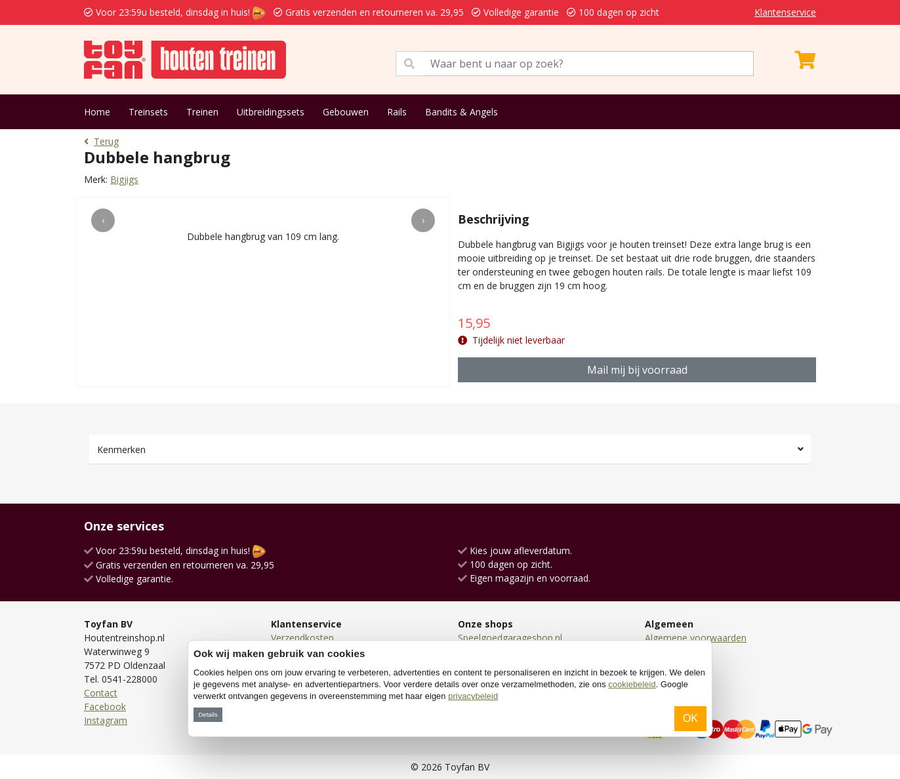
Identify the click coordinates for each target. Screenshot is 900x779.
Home (97, 112)
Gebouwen (346, 112)
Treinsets (148, 112)
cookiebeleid (631, 684)
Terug (101, 141)
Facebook (105, 706)
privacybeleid (473, 696)
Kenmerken (121, 449)
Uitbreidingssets (270, 112)
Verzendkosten (302, 637)
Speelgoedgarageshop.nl (510, 637)
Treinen (202, 112)
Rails (397, 112)
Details (207, 714)
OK (690, 718)
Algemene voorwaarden (696, 637)
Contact (100, 693)
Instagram (105, 720)
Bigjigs (124, 179)
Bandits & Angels (461, 112)
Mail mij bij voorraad (637, 370)
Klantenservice (785, 12)
